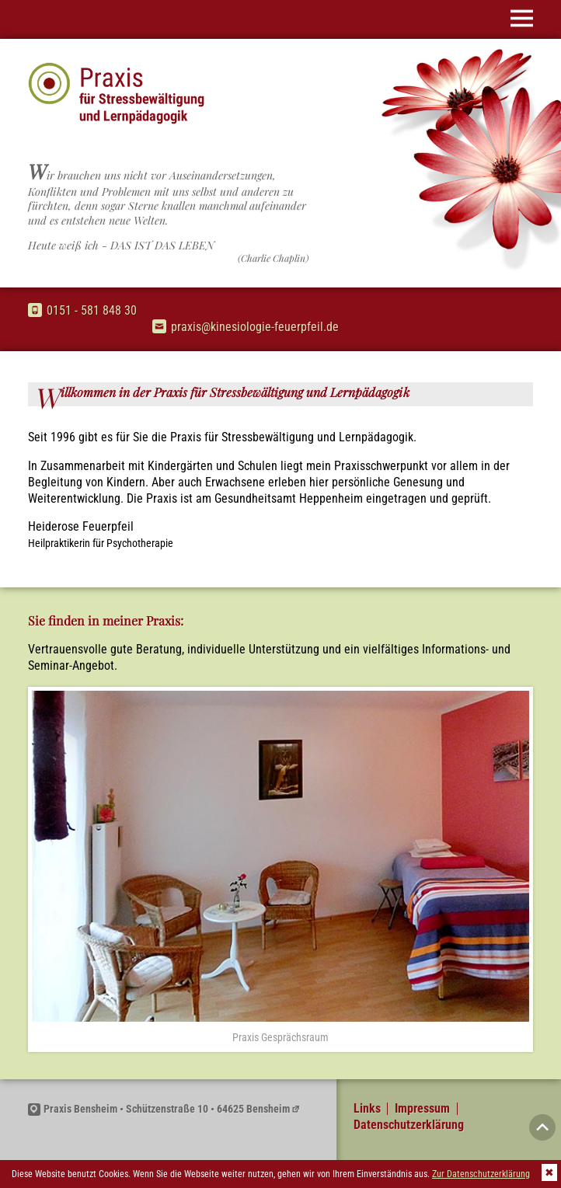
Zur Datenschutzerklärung (481, 1174)
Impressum (422, 1109)
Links (367, 1109)
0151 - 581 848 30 (82, 310)
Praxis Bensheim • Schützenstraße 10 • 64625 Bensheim (159, 1109)
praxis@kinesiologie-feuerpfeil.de (245, 326)
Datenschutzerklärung (409, 1125)
